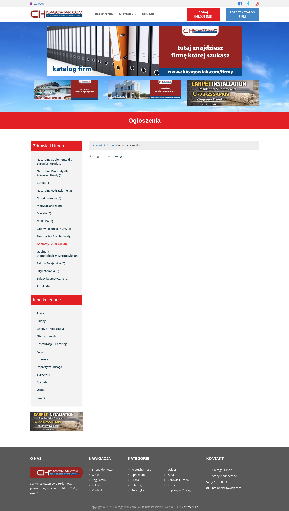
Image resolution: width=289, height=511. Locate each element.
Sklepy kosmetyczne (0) (52, 278)
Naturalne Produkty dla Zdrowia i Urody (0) (52, 173)
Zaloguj (39, 3)
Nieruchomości (47, 336)
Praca (40, 313)
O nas (96, 475)
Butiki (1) (43, 183)
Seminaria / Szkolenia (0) (53, 236)
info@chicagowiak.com (226, 488)
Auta (40, 351)
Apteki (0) (43, 286)
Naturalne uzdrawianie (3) (54, 190)
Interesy (42, 359)
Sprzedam (43, 382)
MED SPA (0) (45, 221)
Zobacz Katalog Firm (242, 14)
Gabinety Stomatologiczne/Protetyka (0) (57, 254)
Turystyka (43, 374)
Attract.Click (191, 507)
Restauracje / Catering (52, 344)
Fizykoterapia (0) (48, 271)
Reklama (97, 485)
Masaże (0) (44, 213)
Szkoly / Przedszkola (50, 329)
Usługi (41, 390)
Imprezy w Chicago (49, 367)
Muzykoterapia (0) (49, 198)
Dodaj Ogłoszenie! (203, 14)
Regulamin (99, 480)
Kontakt (149, 14)
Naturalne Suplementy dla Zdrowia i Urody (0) (54, 161)
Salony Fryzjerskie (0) (51, 263)
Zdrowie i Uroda (103, 145)
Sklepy (41, 321)
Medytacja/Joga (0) (49, 206)
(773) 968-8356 (220, 482)
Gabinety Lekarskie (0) (52, 244)
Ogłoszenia (104, 14)
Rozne (41, 397)
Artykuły (127, 14)
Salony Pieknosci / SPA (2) (54, 229)
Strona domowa (102, 469)
